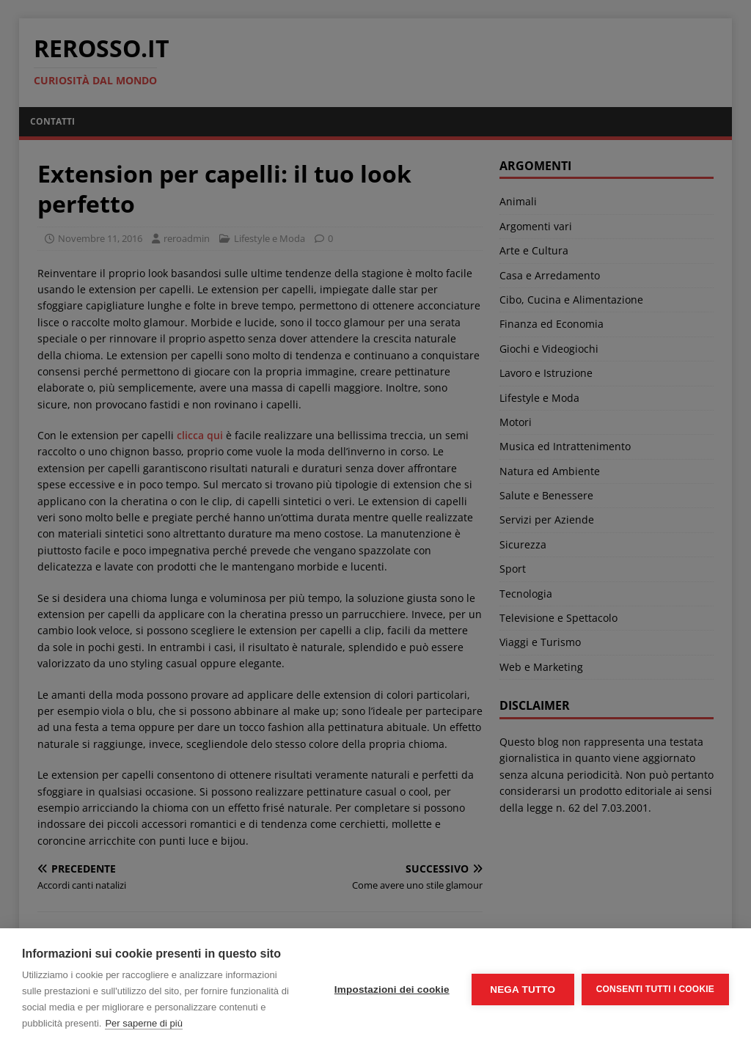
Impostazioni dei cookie (392, 989)
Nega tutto (522, 989)
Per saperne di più (144, 1023)
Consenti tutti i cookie (655, 989)
